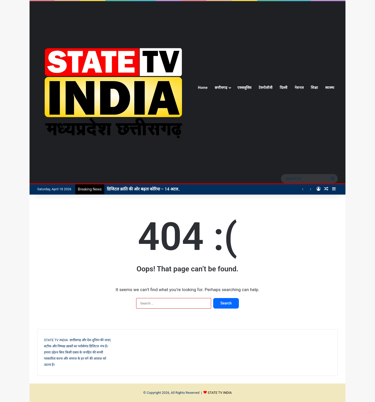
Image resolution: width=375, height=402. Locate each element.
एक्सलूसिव (244, 87)
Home (203, 87)
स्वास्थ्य (329, 87)
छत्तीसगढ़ (221, 87)
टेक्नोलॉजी (266, 87)
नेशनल (299, 87)
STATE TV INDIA (220, 393)
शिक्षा (314, 87)
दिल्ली (283, 87)
